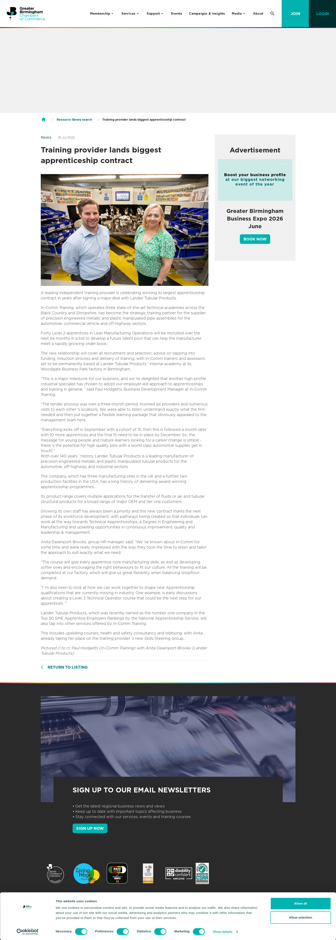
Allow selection (300, 917)
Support (153, 13)
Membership (100, 13)
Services (128, 13)
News (46, 137)
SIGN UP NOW (90, 828)
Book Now (255, 239)
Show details (223, 931)
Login (322, 13)
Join (295, 13)
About (258, 13)
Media (237, 13)
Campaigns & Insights (207, 13)
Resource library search (74, 119)
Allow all (300, 903)
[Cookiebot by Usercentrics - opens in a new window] (27, 932)
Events (176, 13)
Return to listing (68, 667)
